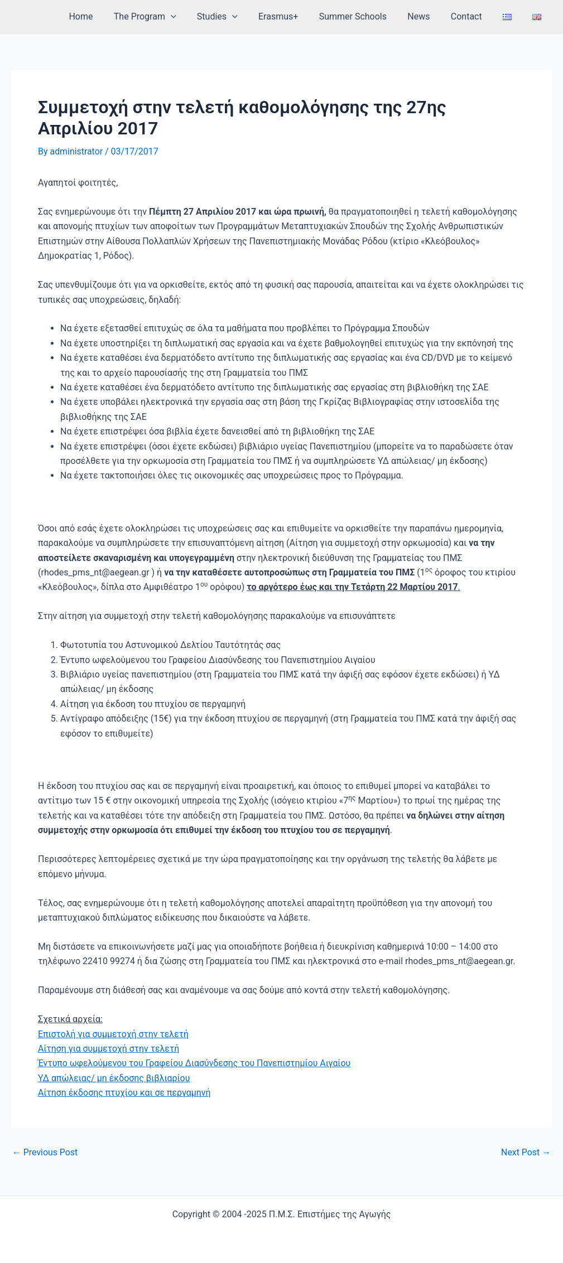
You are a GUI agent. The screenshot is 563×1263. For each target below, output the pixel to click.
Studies (236, 16)
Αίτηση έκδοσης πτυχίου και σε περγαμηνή (125, 1092)
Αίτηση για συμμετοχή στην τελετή (109, 1048)
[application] (193, 16)
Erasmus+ (294, 16)
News (429, 16)
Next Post (526, 1152)
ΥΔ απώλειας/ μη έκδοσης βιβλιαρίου (114, 1078)
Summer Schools (366, 16)
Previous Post (45, 1152)
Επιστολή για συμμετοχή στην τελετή (114, 1034)
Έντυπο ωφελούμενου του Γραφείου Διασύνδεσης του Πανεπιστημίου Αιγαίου (195, 1063)
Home (106, 16)
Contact (473, 16)
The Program (167, 16)
